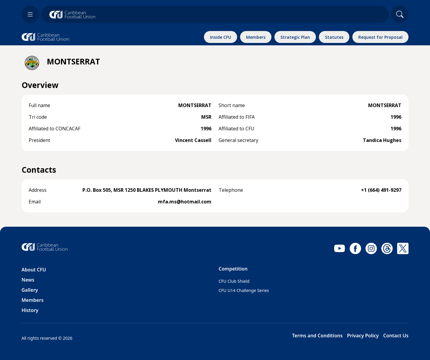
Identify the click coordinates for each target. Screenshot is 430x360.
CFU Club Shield (234, 281)
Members (33, 300)
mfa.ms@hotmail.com (184, 201)
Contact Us (395, 335)
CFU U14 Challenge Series (244, 290)
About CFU (34, 269)
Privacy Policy (363, 335)
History (30, 310)
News (28, 279)
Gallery (30, 290)
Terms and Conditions (317, 335)
